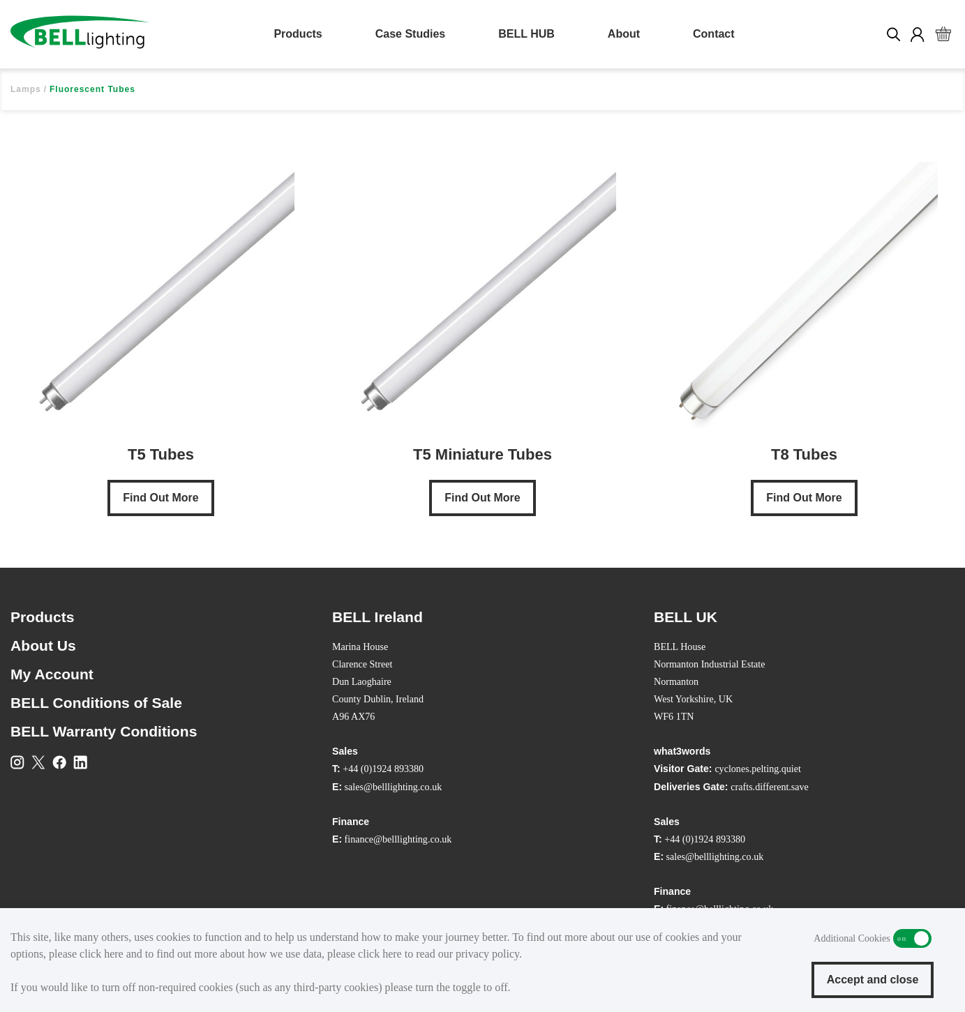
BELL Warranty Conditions (103, 731)
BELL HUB (526, 34)
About (624, 34)
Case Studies (410, 34)
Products (298, 34)
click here (102, 954)
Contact (714, 34)
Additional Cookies (912, 938)
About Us (43, 645)
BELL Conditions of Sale (96, 703)
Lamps (25, 89)
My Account (51, 674)
